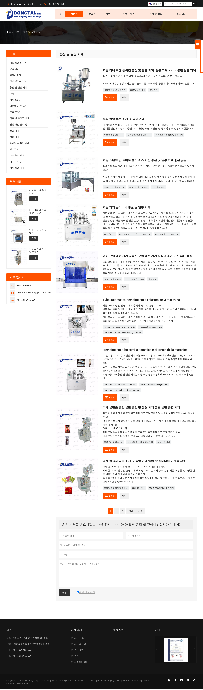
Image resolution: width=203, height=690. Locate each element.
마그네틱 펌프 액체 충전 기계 (37, 212)
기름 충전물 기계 (18, 63)
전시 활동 (79, 650)
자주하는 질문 (81, 662)
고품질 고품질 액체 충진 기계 (161, 488)
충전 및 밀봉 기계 (137, 90)
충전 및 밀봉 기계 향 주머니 (115, 488)
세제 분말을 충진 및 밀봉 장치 (140, 442)
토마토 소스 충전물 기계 (114, 188)
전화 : (9, 650)
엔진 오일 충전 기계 (112, 280)
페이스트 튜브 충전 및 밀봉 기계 (169, 135)
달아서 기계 (15, 75)
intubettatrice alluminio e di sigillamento (121, 390)
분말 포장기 (15, 112)
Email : (9, 644)
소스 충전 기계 (158, 188)
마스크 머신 (15, 149)
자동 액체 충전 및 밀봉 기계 (166, 235)
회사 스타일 (80, 644)
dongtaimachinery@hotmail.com (26, 4)
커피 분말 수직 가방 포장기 (38, 251)
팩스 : (9, 656)
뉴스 (92, 14)
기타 (34, 199)
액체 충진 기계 (138, 488)
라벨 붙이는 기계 (18, 81)
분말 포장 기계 (163, 442)
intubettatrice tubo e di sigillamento (119, 385)
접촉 (8, 630)
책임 (76, 656)
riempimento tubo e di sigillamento (119, 327)
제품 (74, 14)
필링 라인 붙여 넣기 (19, 125)
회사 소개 (183, 14)
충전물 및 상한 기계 (19, 143)
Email (110, 97)
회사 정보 (79, 638)
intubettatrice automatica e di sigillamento (122, 333)
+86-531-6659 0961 (27, 300)
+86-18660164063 (56, 4)
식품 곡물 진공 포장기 (38, 232)
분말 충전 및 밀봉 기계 (113, 442)
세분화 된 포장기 (18, 106)
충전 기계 (152, 280)
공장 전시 (128, 14)
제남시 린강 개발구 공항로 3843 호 (30, 638)
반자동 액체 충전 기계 (37, 192)
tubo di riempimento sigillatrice (153, 385)
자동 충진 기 (109, 235)
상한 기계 (14, 137)
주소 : (9, 638)
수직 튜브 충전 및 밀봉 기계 (139, 135)
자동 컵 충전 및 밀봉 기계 (114, 90)
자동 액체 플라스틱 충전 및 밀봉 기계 (135, 235)
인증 (157, 630)
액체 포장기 (15, 100)
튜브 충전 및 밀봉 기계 (113, 135)
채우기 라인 (15, 162)
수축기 (13, 94)
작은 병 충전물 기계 (19, 118)
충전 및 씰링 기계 (18, 88)
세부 (124, 97)
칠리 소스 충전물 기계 (138, 188)
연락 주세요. (156, 14)
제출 (64, 593)
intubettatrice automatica (150, 327)
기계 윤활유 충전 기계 (134, 280)
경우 (108, 14)
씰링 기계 (153, 90)
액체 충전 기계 (17, 168)
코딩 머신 (14, 69)
